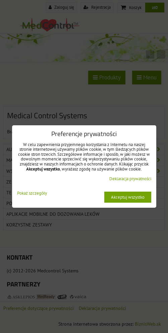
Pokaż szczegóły (32, 193)
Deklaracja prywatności (130, 179)
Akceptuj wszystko (128, 197)
